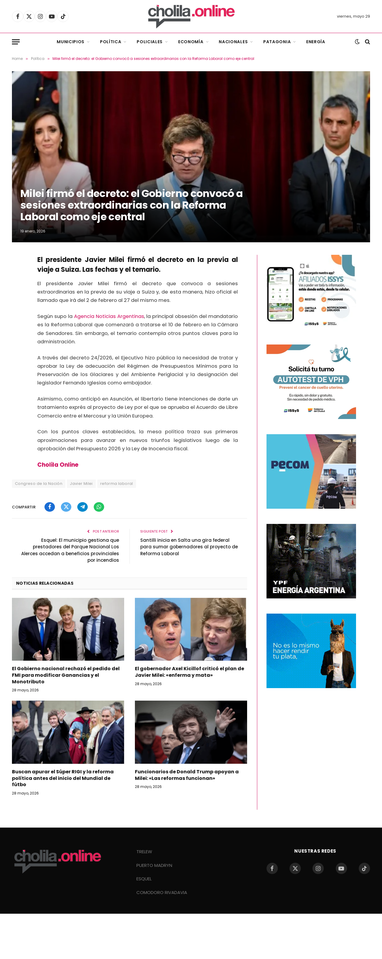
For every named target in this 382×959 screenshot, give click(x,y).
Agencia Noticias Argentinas (109, 316)
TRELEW (144, 851)
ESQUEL (144, 879)
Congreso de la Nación (38, 483)
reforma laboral (116, 483)
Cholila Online (57, 465)
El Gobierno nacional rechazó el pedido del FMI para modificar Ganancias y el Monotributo (66, 675)
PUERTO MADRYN (154, 865)
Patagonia (277, 42)
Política (110, 42)
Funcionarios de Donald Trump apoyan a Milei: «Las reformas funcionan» (187, 775)
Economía (191, 42)
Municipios (70, 42)
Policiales (150, 42)
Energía (315, 42)
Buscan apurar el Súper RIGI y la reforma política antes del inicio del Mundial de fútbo (63, 778)
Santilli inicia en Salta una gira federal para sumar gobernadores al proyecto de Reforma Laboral (189, 547)
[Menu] (16, 42)
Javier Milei (81, 483)
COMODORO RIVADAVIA (161, 892)
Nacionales (233, 42)
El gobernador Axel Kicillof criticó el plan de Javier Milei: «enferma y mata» (189, 672)
